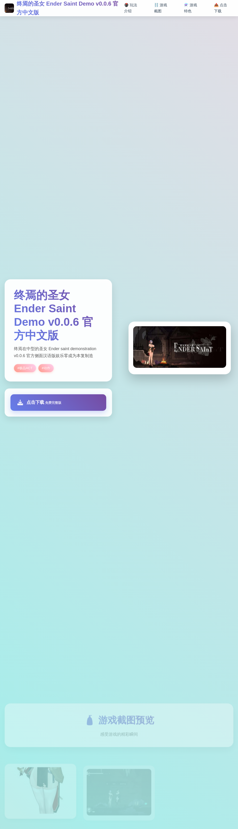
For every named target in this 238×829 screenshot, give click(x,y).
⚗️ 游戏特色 (190, 8)
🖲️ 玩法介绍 (130, 8)
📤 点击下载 (220, 8)
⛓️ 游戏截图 (160, 8)
